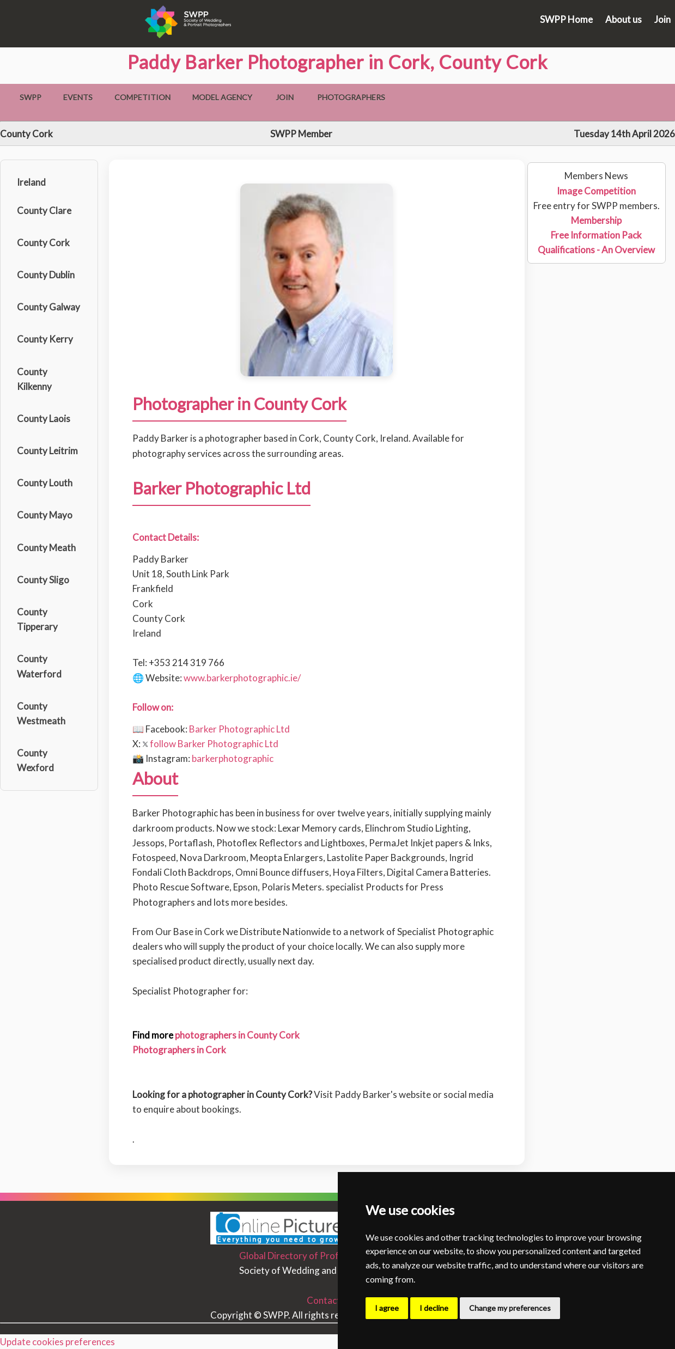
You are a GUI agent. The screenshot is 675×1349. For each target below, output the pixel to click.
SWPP (30, 97)
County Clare (44, 210)
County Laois (43, 418)
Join (662, 19)
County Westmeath (41, 713)
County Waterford (39, 666)
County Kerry (45, 339)
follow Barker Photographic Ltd (210, 743)
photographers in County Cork (237, 1035)
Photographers (351, 97)
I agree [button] (387, 1308)
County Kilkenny (34, 379)
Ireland (31, 182)
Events (78, 97)
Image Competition (596, 191)
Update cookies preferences (57, 1341)
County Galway (48, 307)
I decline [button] (433, 1308)
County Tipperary (37, 619)
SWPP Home (566, 19)
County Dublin (46, 274)
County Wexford (35, 760)
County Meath (46, 547)
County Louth (44, 483)
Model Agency (222, 97)
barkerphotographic (232, 758)
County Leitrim (47, 450)
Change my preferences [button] (510, 1308)
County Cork (43, 242)
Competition (142, 97)
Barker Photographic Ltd (239, 729)
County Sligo (43, 579)
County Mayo (44, 515)
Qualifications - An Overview (596, 249)
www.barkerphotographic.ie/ (242, 677)
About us (623, 19)
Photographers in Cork (179, 1049)
